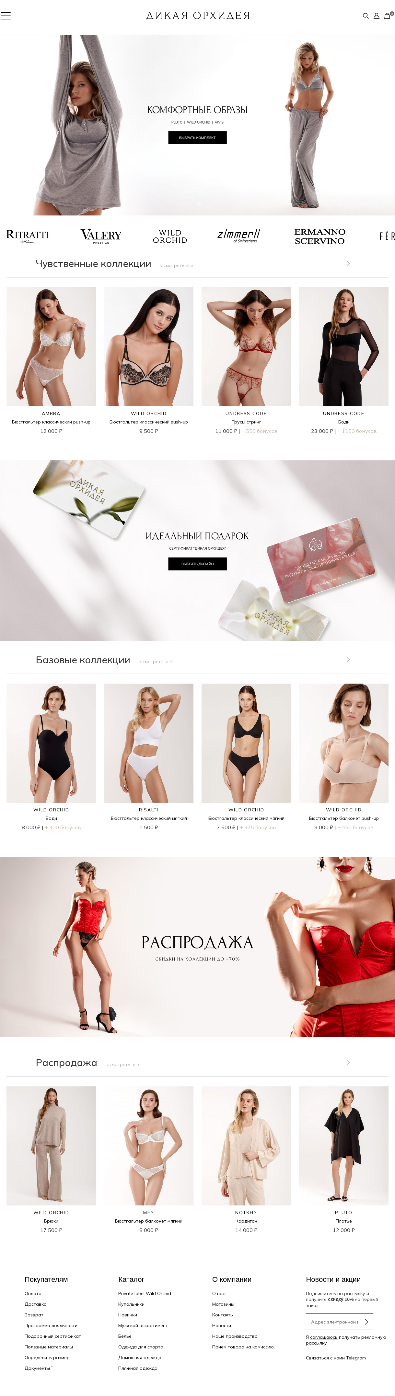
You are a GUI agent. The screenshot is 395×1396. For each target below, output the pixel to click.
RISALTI (148, 810)
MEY (148, 1212)
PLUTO (343, 1212)
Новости (221, 1325)
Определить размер (47, 1357)
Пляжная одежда (137, 1368)
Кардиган (246, 1221)
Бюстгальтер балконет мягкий (148, 1221)
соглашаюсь (324, 1337)
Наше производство (235, 1336)
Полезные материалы (49, 1347)
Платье (344, 1221)
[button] (10, 125)
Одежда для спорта (140, 1347)
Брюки (51, 1221)
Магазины (223, 1304)
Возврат (34, 1315)
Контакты (223, 1315)
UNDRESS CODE (246, 413)
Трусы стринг (246, 422)
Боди (344, 422)
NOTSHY (246, 1212)
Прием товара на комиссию (243, 1347)
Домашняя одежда (139, 1357)
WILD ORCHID (149, 413)
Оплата (33, 1293)
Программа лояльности (51, 1325)
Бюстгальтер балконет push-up (344, 818)
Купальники (131, 1304)
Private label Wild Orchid (144, 1293)
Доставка (36, 1304)
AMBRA (51, 413)
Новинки (127, 1315)
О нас (218, 1293)
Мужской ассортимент (143, 1325)
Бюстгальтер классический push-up (51, 422)
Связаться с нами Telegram (336, 1358)
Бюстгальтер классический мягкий (149, 818)
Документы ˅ (38, 1368)
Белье (125, 1336)
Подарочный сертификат (53, 1336)
